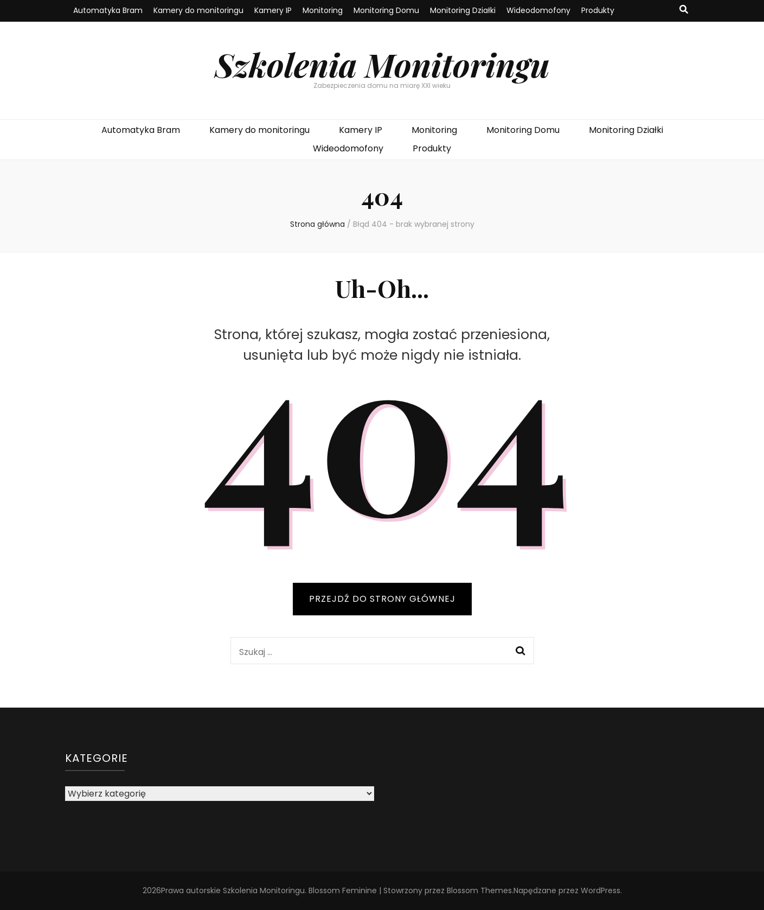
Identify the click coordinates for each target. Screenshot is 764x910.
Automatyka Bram (108, 10)
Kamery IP (273, 10)
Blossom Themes (479, 890)
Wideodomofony (538, 10)
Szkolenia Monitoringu (382, 64)
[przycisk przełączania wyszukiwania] (683, 10)
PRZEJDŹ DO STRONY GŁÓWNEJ (382, 599)
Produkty (597, 10)
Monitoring (323, 10)
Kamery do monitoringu (198, 10)
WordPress (600, 890)
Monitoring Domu (386, 10)
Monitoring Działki (463, 10)
